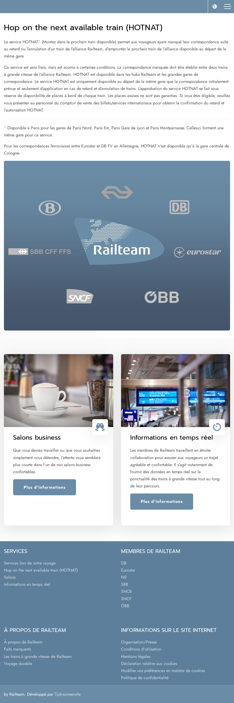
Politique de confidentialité (144, 678)
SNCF (126, 599)
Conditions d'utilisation (141, 649)
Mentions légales (135, 656)
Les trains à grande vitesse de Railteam (38, 656)
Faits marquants (17, 649)
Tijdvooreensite (68, 694)
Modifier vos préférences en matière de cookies (163, 671)
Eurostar (128, 570)
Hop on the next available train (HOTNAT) (41, 570)
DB (123, 563)
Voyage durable (18, 664)
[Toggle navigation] (227, 6)
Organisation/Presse (139, 642)
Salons (9, 577)
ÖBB (125, 606)
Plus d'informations (45, 487)
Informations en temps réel (27, 584)
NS (124, 577)
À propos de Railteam (23, 642)
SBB (124, 584)
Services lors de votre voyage (30, 563)
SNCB (126, 591)
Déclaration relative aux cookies (149, 664)
